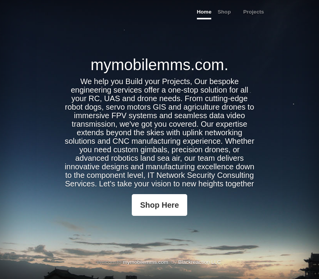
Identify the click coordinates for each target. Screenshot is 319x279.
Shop (224, 12)
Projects (253, 12)
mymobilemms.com (145, 262)
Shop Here (159, 205)
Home (204, 12)
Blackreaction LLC (199, 262)
